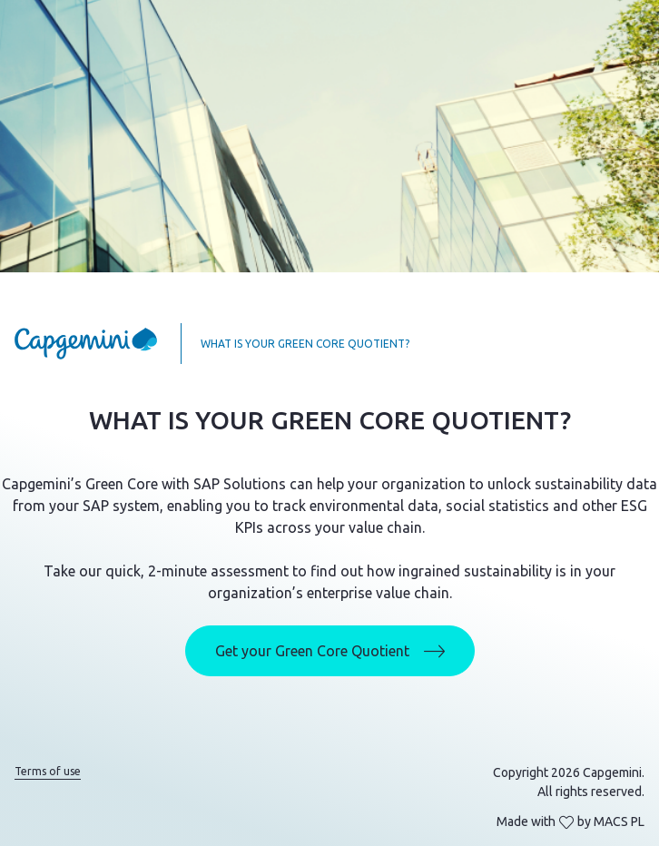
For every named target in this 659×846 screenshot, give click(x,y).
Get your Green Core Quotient (330, 651)
